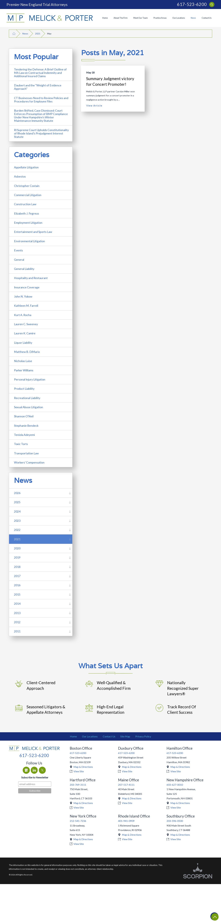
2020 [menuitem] (17, 548)
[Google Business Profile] (26, 770)
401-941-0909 (126, 820)
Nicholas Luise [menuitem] (23, 361)
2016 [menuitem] (17, 585)
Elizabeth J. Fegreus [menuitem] (26, 213)
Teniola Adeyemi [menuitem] (24, 434)
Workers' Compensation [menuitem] (29, 462)
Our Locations (178, 18)
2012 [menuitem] (17, 622)
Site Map (125, 736)
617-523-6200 (192, 4)
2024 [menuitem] (17, 511)
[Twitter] (42, 770)
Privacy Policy (143, 736)
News (193, 18)
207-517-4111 (126, 784)
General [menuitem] (19, 259)
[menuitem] (105, 18)
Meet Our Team (140, 18)
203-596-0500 (175, 820)
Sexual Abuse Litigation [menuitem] (28, 407)
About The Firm (121, 18)
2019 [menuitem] (17, 557)
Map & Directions (83, 766)
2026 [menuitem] (17, 493)
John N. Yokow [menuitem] (23, 296)
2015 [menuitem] (17, 594)
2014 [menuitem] (17, 603)
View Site (78, 771)
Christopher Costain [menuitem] (26, 186)
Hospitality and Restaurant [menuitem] (31, 278)
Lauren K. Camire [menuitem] (24, 333)
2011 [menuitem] (17, 631)
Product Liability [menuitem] (24, 388)
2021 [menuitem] (17, 539)
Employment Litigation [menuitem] (28, 222)
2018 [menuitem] (17, 567)
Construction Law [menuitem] (25, 204)
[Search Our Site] (211, 4)
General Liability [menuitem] (24, 269)
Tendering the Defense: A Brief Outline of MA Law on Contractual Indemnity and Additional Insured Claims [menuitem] (40, 73)
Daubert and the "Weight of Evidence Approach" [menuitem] (37, 87)
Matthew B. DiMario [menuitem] (27, 352)
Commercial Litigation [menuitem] (27, 195)
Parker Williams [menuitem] (23, 370)
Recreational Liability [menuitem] (27, 398)
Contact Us (206, 18)
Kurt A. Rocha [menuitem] (22, 315)
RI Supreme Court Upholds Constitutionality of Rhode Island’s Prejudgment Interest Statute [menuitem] (41, 133)
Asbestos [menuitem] (20, 176)
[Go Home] (14, 33)
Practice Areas (160, 18)
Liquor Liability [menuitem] (23, 342)
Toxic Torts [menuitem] (21, 444)
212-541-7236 (78, 820)
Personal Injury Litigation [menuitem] (29, 379)
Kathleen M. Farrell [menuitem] (26, 305)
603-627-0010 (175, 784)
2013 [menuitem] (17, 613)
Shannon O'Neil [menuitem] (24, 416)
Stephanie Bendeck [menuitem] (26, 425)
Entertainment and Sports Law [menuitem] (33, 232)
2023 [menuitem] (17, 520)
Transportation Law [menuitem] (26, 453)
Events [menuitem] (18, 250)
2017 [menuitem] (17, 576)
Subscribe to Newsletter (34, 777)
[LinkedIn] (34, 770)
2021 (37, 33)
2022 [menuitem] (17, 530)
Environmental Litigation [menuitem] (29, 241)
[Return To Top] (215, 917)
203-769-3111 (78, 784)
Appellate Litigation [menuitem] (26, 167)
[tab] (70, 493)
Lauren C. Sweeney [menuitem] (26, 324)
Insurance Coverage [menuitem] (26, 287)
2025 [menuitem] (17, 502)
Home (105, 18)
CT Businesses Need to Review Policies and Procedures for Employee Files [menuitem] (41, 99)
